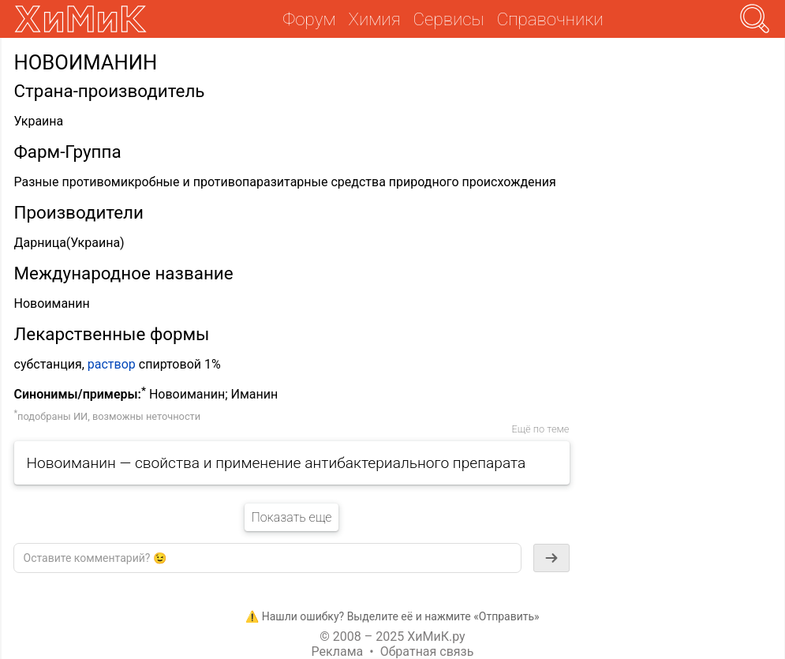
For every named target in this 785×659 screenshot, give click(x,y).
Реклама (338, 651)
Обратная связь (427, 651)
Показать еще (291, 517)
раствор (112, 364)
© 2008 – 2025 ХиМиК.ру (392, 636)
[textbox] (267, 558)
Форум (308, 19)
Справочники (550, 19)
